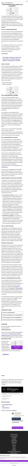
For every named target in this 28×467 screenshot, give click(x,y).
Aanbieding (18, 60)
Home (2, 2)
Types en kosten (6, 57)
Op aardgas (11, 57)
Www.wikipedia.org (6, 407)
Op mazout (16, 57)
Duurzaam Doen (8, 1)
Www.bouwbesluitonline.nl (7, 404)
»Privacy (14, 448)
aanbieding (3, 27)
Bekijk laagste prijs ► (17, 427)
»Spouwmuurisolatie (14, 435)
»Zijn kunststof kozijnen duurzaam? (14, 451)
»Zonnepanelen (14, 440)
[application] (12, 390)
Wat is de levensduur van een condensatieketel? (12, 319)
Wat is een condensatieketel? (9, 312)
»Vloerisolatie (13, 437)
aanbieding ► (14, 410)
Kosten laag (5, 60)
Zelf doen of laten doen (15, 58)
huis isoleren (16, 286)
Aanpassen (14, 465)
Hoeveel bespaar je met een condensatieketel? (12, 317)
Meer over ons (16, 418)
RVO (3, 406)
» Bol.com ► (6, 354)
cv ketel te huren (4, 167)
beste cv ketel (4, 117)
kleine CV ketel (16, 120)
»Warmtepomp (14, 442)
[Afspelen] (4, 389)
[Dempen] (10, 390)
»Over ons (14, 445)
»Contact (14, 446)
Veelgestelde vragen (11, 60)
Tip (10, 58)
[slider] (13, 390)
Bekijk (16, 347)
